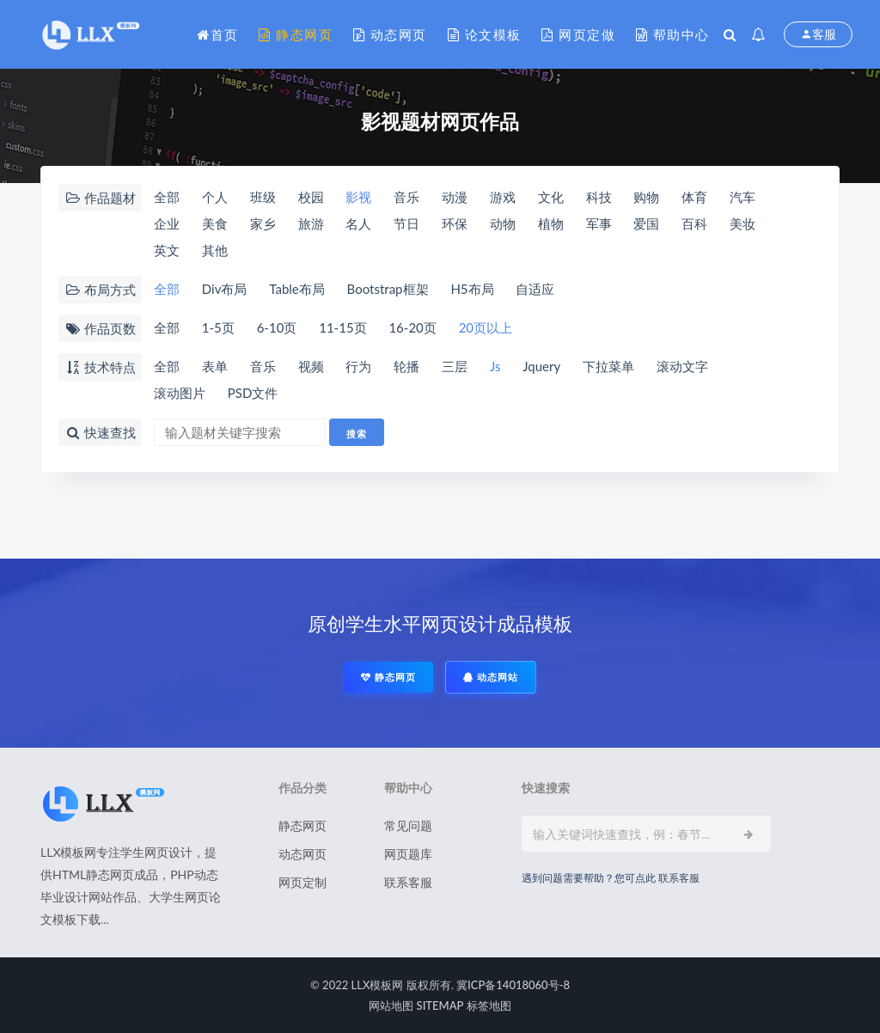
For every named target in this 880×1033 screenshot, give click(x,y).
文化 (551, 197)
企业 (167, 223)
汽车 (742, 197)
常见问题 (408, 825)
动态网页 (390, 34)
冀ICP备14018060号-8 (513, 985)
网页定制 (302, 882)
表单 (215, 366)
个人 (215, 197)
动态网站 (490, 676)
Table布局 (296, 288)
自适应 (535, 288)
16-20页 (412, 327)
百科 (694, 223)
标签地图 (489, 1005)
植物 (551, 223)
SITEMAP (440, 1005)
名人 (358, 223)
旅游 (311, 223)
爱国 (646, 223)
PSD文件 (253, 392)
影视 (358, 197)
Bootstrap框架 (388, 288)
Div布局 (225, 288)
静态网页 (296, 34)
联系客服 (408, 882)
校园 (311, 197)
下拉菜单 (608, 366)
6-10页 (277, 327)
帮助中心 (673, 34)
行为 (358, 366)
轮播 (406, 366)
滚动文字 (682, 366)
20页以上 (485, 327)
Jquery (541, 366)
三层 (455, 366)
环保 (455, 223)
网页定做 (578, 34)
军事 (599, 223)
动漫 (455, 197)
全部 (167, 197)
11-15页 (342, 327)
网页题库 (408, 854)
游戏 (503, 197)
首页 (218, 34)
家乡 (263, 223)
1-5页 (218, 327)
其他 (215, 250)
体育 (694, 197)
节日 (406, 223)
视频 (311, 366)
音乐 (406, 197)
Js (495, 366)
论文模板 (485, 34)
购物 (646, 197)
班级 (263, 197)
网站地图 (391, 1005)
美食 (215, 223)
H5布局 (471, 288)
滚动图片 (179, 392)
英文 (167, 250)
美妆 (742, 223)
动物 (503, 223)
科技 (599, 197)
